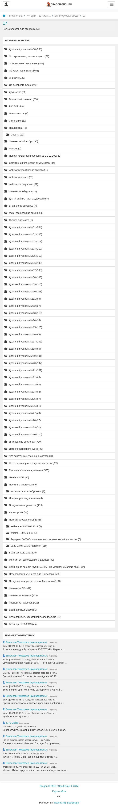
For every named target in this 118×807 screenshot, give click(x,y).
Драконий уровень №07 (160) (23, 270)
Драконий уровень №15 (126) (23, 327)
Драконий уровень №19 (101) (23, 356)
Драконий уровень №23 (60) (22, 384)
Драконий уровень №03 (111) (23, 241)
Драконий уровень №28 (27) (22, 420)
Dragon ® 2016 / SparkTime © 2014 (59, 786)
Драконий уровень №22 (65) (22, 377)
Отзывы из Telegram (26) (20, 191)
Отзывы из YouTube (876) (21, 595)
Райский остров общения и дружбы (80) (29, 559)
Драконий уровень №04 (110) (23, 248)
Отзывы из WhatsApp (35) (21, 141)
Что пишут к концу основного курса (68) (29, 456)
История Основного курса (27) (23, 448)
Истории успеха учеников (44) (23, 498)
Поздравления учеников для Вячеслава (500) (32, 574)
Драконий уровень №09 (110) (23, 284)
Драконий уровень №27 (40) (22, 413)
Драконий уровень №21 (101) (23, 370)
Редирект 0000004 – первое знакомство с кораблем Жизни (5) (43, 539)
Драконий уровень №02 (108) (23, 234)
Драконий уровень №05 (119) (23, 255)
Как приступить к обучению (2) (25, 491)
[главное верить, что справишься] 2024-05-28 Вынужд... (29, 767)
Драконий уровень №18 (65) (22, 348)
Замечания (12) (15, 120)
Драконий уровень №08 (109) (23, 277)
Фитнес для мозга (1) (18, 220)
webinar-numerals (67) (18, 177)
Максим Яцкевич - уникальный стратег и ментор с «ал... (30, 673)
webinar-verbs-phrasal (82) (21, 184)
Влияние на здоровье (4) (20, 205)
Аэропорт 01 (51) (16, 512)
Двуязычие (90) (15, 92)
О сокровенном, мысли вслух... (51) (26, 56)
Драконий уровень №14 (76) (22, 320)
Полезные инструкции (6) (20, 484)
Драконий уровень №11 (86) (22, 298)
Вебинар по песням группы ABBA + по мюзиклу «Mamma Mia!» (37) (44, 566)
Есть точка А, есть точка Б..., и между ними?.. (25, 753)
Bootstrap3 (73, 802)
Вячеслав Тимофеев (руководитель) (26, 642)
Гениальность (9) (16, 113)
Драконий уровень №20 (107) (23, 363)
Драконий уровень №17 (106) (23, 341)
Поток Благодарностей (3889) (23, 519)
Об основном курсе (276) (20, 85)
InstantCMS (60, 802)
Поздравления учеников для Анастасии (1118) (32, 581)
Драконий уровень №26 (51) (22, 406)
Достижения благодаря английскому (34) (29, 162)
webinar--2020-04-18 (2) (21, 532)
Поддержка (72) (15, 127)
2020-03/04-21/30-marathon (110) (26, 545)
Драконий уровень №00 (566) (23, 49)
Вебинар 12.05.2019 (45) (20, 624)
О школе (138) (14, 77)
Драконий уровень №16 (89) (22, 334)
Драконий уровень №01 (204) (23, 227)
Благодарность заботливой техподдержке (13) (32, 617)
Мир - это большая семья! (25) (23, 213)
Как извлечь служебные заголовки (19, 726)
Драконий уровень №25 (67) (22, 398)
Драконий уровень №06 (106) (23, 263)
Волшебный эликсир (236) (21, 99)
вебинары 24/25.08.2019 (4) (24, 526)
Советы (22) (15, 134)
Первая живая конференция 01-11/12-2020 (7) (32, 155)
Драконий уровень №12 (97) (22, 305)
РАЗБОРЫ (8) (14, 106)
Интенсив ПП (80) (16, 477)
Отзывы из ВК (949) (17, 588)
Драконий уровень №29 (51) (22, 427)
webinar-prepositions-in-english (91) (26, 170)
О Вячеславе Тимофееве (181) (24, 63)
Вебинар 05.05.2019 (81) (20, 609)
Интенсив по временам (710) (23, 441)
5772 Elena (12, 722)
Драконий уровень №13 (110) (23, 313)
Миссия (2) (12, 148)
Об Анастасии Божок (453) (21, 70)
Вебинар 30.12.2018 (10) (20, 552)
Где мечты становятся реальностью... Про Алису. (26, 740)
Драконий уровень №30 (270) (23, 434)
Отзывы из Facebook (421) (21, 602)
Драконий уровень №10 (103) (23, 291)
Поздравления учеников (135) (23, 505)
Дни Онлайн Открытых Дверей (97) (26, 198)
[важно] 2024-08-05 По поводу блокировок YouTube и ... (29, 646)
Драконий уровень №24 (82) (22, 391)
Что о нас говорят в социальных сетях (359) (31, 463)
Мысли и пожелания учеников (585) (26, 470)
